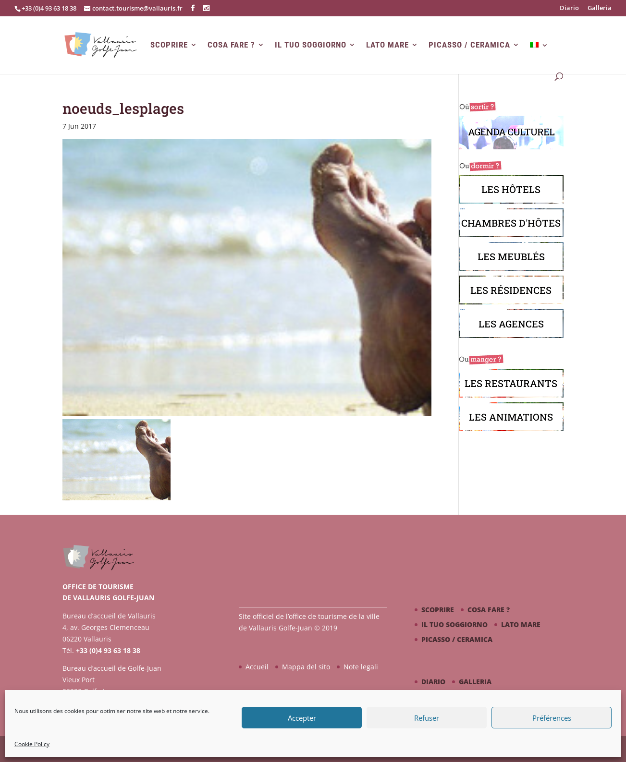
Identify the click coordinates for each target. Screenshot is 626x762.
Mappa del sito (306, 666)
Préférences (551, 718)
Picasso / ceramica (469, 44)
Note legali (361, 666)
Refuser (426, 718)
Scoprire (169, 44)
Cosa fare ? (231, 44)
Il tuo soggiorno (310, 44)
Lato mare (387, 44)
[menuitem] (539, 57)
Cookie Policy (31, 744)
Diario (569, 8)
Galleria (600, 8)
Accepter (302, 718)
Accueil (257, 666)
